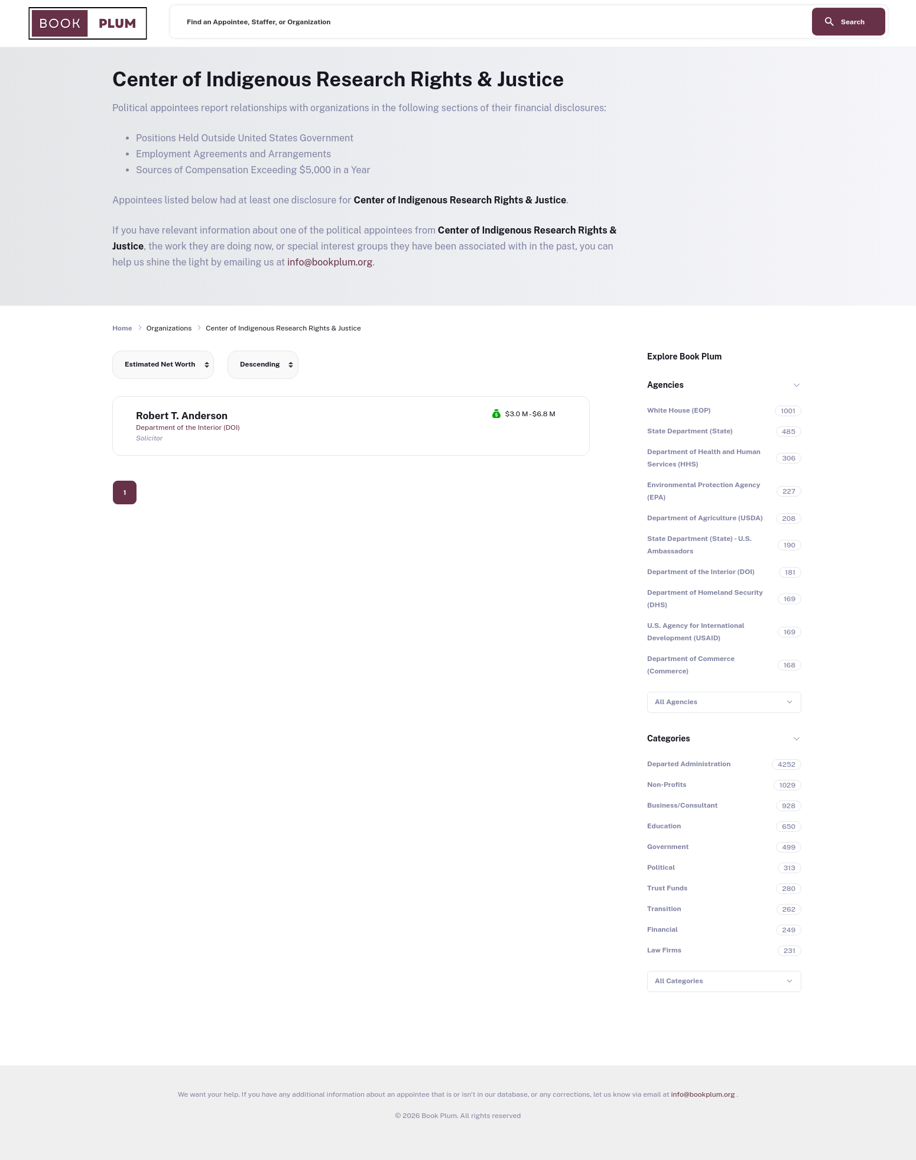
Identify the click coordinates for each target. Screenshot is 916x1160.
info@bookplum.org (329, 262)
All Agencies (676, 702)
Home (122, 328)
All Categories (679, 981)
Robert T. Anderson (182, 416)
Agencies (665, 385)
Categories (668, 738)
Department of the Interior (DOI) (188, 427)
